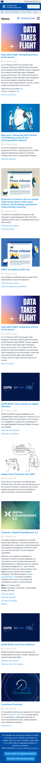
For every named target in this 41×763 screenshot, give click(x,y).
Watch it (4, 604)
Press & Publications (12, 12)
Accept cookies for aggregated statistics (20, 754)
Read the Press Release (10, 430)
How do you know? (32, 1)
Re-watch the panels (9, 601)
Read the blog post (8, 159)
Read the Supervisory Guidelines (13, 286)
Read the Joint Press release (12, 664)
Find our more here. (8, 95)
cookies (20, 748)
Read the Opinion (8, 229)
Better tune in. (6, 726)
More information (7, 364)
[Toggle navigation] (4, 6)
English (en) (33, 6)
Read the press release (10, 226)
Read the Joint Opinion (10, 434)
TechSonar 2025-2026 (16, 714)
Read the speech (7, 594)
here (21, 89)
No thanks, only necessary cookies (20, 759)
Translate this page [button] (28, 18)
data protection (33, 748)
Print (38, 18)
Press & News (26, 12)
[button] (18, 18)
